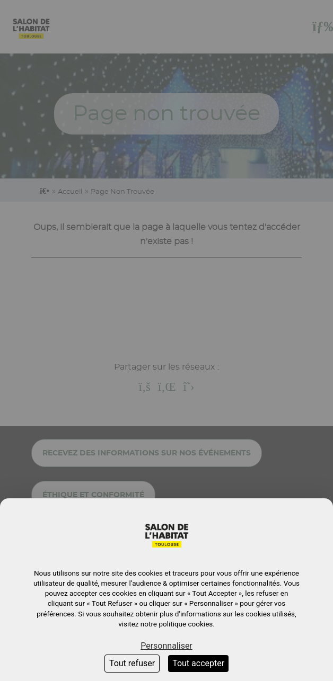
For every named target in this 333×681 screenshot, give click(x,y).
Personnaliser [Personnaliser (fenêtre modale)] (166, 646)
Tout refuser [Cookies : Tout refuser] (132, 663)
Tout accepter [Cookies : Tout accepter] (198, 663)
